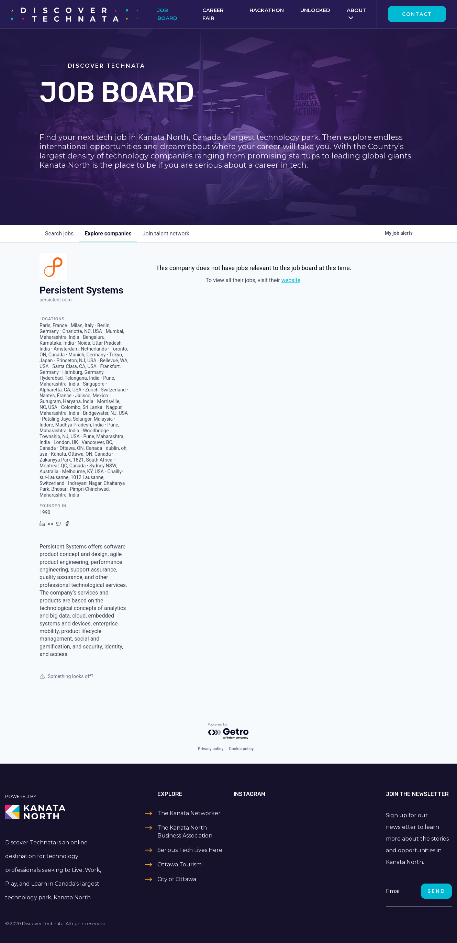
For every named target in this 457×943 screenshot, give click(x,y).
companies (108, 233)
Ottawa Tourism (179, 864)
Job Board (167, 14)
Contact (417, 14)
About (356, 10)
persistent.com (55, 299)
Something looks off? (66, 676)
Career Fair (213, 14)
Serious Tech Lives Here (189, 850)
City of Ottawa (176, 879)
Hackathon (266, 10)
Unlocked (315, 10)
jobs (59, 233)
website (290, 280)
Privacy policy (210, 748)
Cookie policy (241, 748)
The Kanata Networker (189, 813)
